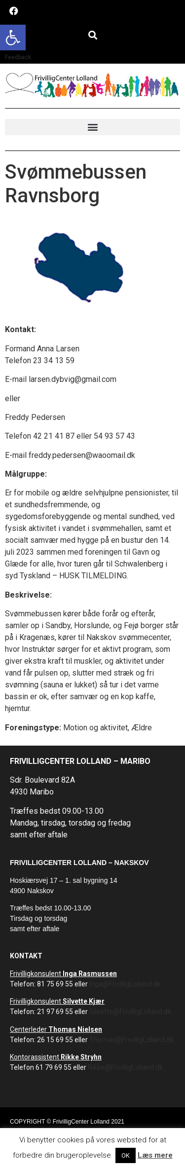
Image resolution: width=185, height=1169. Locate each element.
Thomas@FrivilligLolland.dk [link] (131, 1040)
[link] (13, 37)
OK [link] (125, 1155)
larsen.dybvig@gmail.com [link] (72, 379)
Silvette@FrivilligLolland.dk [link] (130, 1012)
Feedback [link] (18, 57)
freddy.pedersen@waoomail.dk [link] (82, 455)
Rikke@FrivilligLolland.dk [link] (125, 1067)
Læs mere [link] (155, 1155)
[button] (92, 35)
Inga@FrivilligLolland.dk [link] (125, 984)
